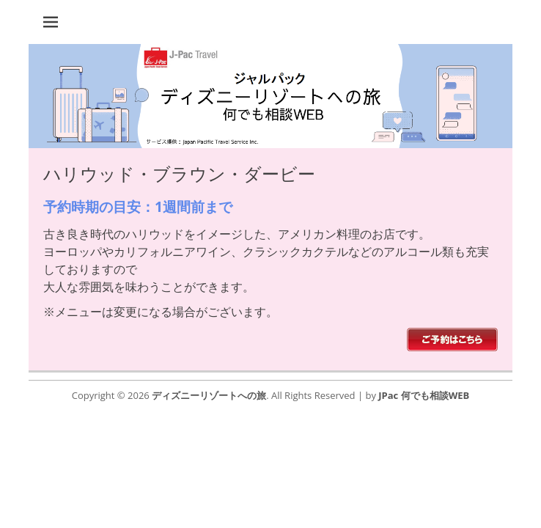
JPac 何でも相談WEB (423, 395)
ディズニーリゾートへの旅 (209, 395)
